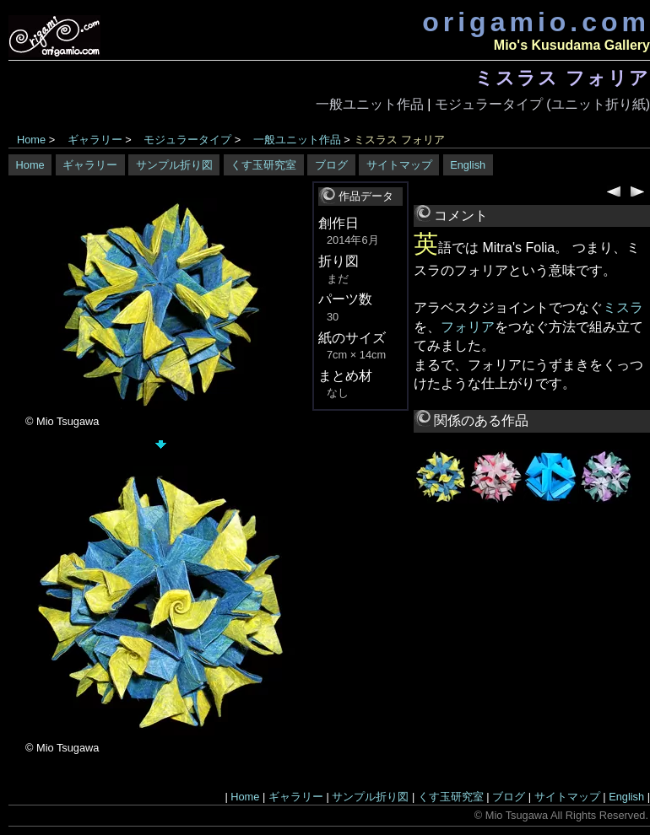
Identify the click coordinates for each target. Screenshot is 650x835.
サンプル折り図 (174, 165)
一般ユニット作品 (370, 104)
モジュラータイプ (187, 139)
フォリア (468, 327)
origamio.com (536, 22)
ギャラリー (95, 139)
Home (31, 139)
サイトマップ (399, 165)
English (467, 165)
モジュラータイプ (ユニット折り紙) (542, 104)
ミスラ (623, 307)
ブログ (331, 165)
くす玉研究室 (263, 165)
